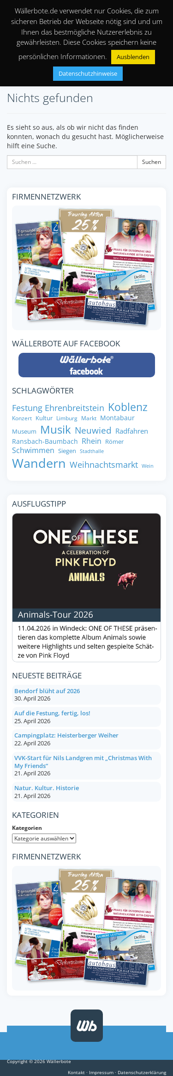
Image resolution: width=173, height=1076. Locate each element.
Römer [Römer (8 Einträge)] (114, 442)
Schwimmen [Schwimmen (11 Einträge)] (33, 450)
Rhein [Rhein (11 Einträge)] (91, 441)
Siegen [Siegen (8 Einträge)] (67, 451)
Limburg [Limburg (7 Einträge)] (67, 418)
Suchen (151, 162)
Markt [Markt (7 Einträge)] (88, 418)
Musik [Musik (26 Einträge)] (55, 429)
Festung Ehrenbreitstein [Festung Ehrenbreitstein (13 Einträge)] (58, 408)
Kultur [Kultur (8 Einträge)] (44, 418)
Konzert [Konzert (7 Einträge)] (22, 418)
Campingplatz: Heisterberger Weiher (66, 735)
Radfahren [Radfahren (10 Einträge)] (131, 431)
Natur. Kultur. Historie (46, 788)
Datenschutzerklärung (142, 1072)
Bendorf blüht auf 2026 (47, 691)
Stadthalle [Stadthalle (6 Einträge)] (92, 451)
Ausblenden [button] (133, 57)
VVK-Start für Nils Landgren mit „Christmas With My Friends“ (83, 762)
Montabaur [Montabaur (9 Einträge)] (117, 418)
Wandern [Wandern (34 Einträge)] (39, 463)
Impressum (101, 1072)
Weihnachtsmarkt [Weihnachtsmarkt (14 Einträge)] (104, 464)
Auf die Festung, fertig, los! (52, 713)
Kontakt (76, 1072)
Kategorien (27, 827)
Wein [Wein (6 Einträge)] (148, 466)
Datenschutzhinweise (88, 73)
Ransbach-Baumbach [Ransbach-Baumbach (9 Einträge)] (45, 441)
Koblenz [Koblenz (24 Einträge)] (128, 407)
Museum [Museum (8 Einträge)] (24, 431)
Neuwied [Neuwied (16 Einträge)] (93, 430)
